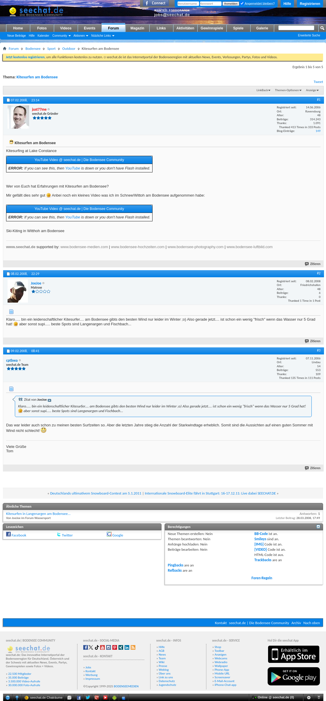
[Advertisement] (163, 601)
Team (162, 658)
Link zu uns (166, 677)
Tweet (318, 82)
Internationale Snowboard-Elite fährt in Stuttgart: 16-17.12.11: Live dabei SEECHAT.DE (210, 493)
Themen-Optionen (287, 90)
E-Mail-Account (224, 681)
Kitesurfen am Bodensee (37, 77)
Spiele (238, 28)
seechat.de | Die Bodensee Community (259, 623)
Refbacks (175, 570)
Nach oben (311, 623)
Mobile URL (222, 673)
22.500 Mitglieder (19, 674)
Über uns (165, 673)
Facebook (19, 535)
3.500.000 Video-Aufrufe (24, 681)
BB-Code (261, 534)
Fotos (42, 28)
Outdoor (68, 48)
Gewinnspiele (212, 28)
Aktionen (79, 35)
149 (318, 131)
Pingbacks (175, 565)
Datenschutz (167, 681)
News (162, 654)
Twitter (67, 535)
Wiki (161, 662)
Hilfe (287, 4)
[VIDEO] (260, 549)
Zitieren (312, 264)
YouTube (72, 168)
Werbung (92, 675)
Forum (113, 28)
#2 (318, 273)
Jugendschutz (167, 685)
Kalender (43, 35)
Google (117, 535)
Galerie (262, 28)
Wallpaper (221, 666)
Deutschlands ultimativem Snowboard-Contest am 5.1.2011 (95, 493)
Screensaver (222, 677)
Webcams (221, 658)
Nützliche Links (101, 35)
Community (59, 35)
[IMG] (259, 544)
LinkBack (262, 90)
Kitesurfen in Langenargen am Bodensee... (38, 513)
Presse (163, 666)
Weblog (164, 670)
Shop (218, 647)
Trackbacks (262, 560)
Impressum (93, 679)
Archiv (296, 623)
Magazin (137, 28)
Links (161, 28)
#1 (318, 100)
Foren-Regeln (261, 578)
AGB (161, 651)
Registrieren (310, 4)
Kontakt (221, 623)
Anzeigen (220, 654)
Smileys (260, 539)
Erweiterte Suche (309, 35)
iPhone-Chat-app (225, 685)
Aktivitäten (185, 28)
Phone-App (222, 670)
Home (18, 28)
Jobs (88, 667)
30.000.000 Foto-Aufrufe (24, 685)
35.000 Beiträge (18, 677)
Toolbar (219, 651)
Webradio (221, 662)
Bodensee (32, 48)
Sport (51, 48)
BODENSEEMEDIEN (126, 686)
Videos (65, 28)
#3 (318, 350)
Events (89, 28)
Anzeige (311, 90)
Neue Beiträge (16, 35)
